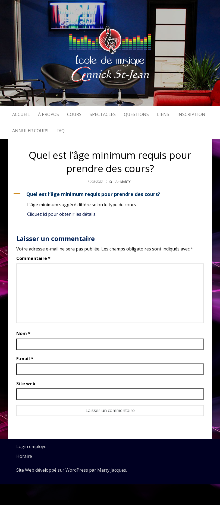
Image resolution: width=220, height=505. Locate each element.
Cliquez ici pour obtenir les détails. (61, 214)
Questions (136, 114)
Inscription (191, 114)
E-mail (24, 359)
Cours (74, 114)
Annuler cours (30, 131)
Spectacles (103, 114)
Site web (25, 384)
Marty (125, 181)
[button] (110, 194)
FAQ (60, 131)
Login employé (31, 446)
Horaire (24, 456)
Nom (23, 333)
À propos (48, 114)
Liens (163, 114)
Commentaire (33, 258)
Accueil (21, 114)
